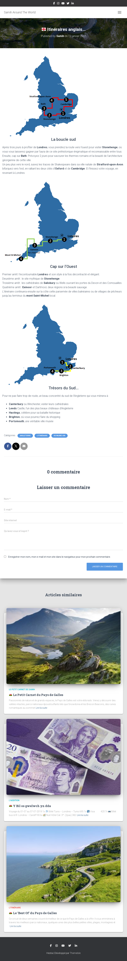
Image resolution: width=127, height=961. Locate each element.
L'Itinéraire (42, 436)
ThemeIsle (75, 953)
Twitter (68, 4)
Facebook (54, 4)
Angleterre (25, 436)
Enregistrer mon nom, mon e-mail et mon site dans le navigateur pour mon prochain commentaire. (59, 557)
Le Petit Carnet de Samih (22, 689)
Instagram (58, 4)
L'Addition (14, 800)
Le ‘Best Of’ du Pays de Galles (33, 913)
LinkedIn (72, 4)
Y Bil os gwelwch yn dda (30, 806)
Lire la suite (41, 708)
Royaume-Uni (59, 436)
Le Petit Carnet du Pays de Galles (36, 695)
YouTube (63, 4)
